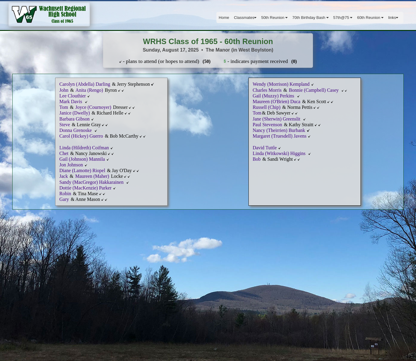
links (393, 17)
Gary (64, 199)
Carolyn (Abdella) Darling (85, 84)
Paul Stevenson (267, 124)
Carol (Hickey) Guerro (81, 136)
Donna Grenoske (76, 130)
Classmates (245, 17)
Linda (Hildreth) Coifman (84, 147)
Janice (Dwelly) (75, 112)
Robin (65, 193)
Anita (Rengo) (89, 90)
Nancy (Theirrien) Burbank (279, 130)
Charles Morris (268, 90)
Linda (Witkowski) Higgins (280, 153)
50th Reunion (274, 17)
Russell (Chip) (267, 107)
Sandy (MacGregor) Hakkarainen (92, 182)
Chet (63, 153)
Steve (64, 124)
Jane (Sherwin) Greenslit (277, 118)
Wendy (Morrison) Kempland (281, 84)
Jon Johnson (71, 164)
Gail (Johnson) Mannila (82, 159)
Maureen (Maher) (92, 176)
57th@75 (342, 17)
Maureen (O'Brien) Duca (276, 101)
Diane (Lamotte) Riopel (82, 170)
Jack (63, 176)
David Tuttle (265, 147)
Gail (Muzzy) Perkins (274, 95)
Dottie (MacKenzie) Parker (85, 187)
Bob (257, 159)
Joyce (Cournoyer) (93, 107)
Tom (63, 107)
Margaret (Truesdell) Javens (280, 136)
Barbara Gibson (74, 118)
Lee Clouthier (73, 95)
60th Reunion (370, 17)
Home (224, 17)
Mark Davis (71, 101)
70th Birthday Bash (310, 17)
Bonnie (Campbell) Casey (314, 90)
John (64, 90)
